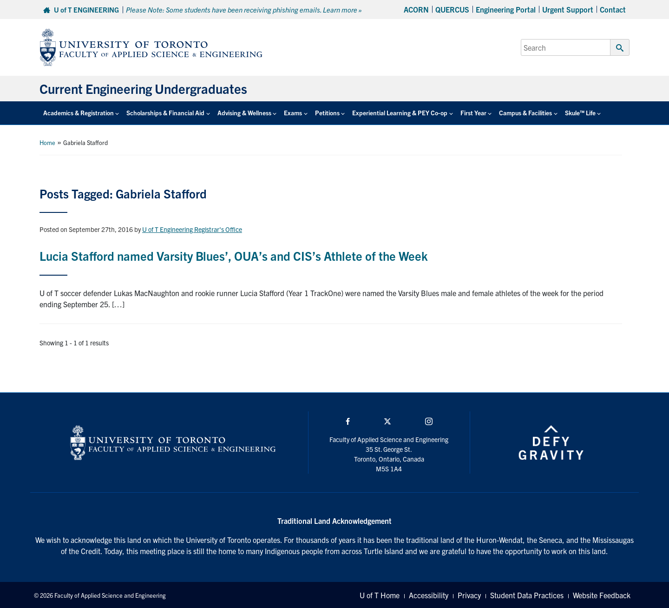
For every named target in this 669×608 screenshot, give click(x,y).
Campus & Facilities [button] (525, 113)
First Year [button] (473, 113)
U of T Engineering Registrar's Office (192, 229)
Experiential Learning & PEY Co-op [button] (399, 113)
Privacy (469, 595)
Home (47, 142)
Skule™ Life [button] (580, 113)
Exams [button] (293, 113)
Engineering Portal (506, 9)
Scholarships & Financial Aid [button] (165, 113)
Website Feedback (601, 595)
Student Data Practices (527, 595)
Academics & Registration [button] (78, 113)
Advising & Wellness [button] (244, 113)
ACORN (416, 9)
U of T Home (380, 595)
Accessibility (428, 595)
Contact (613, 9)
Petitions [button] (327, 113)
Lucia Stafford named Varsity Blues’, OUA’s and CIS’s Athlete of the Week (233, 255)
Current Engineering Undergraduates (143, 88)
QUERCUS (452, 9)
